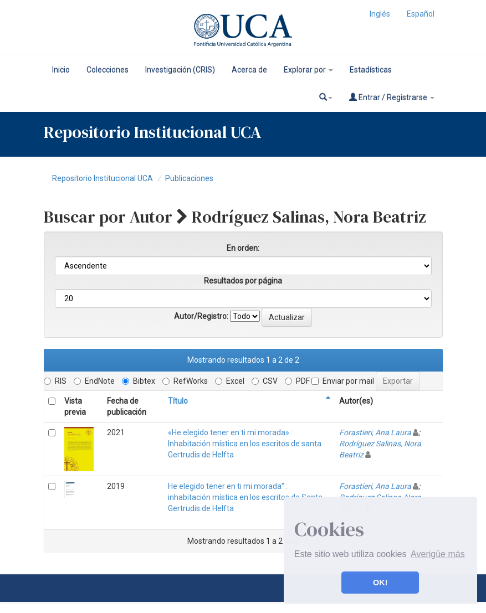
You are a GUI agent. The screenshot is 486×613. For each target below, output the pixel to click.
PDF (297, 381)
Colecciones (107, 69)
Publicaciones (189, 178)
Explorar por (308, 69)
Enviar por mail (342, 381)
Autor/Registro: (201, 316)
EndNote (94, 381)
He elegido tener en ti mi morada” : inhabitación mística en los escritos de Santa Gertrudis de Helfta (245, 497)
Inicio (61, 69)
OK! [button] (380, 582)
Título (178, 400)
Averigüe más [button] (438, 554)
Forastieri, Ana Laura (375, 432)
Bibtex (138, 381)
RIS (55, 381)
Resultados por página (243, 280)
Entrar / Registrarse (391, 97)
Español (420, 13)
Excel (229, 381)
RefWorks (185, 381)
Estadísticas (371, 69)
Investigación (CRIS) (180, 69)
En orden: (243, 248)
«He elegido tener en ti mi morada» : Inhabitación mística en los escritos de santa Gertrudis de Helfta (244, 443)
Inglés (380, 13)
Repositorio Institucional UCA (102, 178)
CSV (265, 381)
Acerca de (249, 69)
